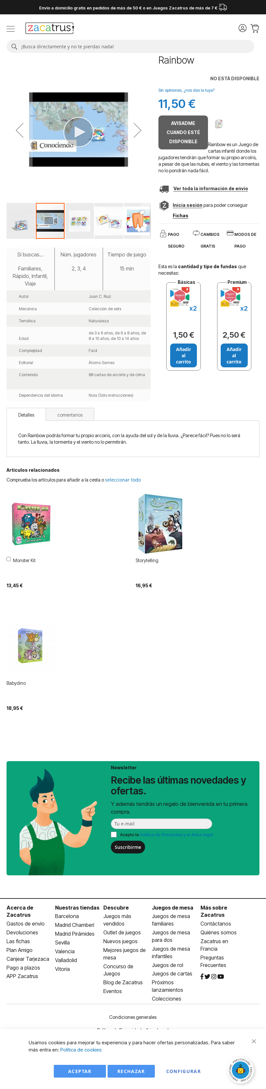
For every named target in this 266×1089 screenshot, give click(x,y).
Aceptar (79, 1071)
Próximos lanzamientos (167, 986)
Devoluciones (22, 932)
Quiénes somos (218, 932)
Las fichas (18, 941)
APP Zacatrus (22, 976)
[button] (21, 220)
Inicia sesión (187, 205)
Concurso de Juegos (118, 970)
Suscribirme (128, 847)
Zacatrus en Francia (214, 945)
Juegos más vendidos (117, 920)
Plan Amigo (20, 950)
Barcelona (67, 916)
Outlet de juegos (122, 932)
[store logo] (50, 29)
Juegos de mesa (172, 907)
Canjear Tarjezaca (28, 959)
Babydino (16, 683)
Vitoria (62, 969)
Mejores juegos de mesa (124, 954)
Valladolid (66, 960)
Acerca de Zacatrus (20, 911)
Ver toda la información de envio (210, 188)
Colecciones (166, 998)
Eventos (112, 991)
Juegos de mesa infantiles (171, 952)
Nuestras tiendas (77, 907)
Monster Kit (24, 560)
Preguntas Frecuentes (213, 961)
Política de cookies (81, 1050)
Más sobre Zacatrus (213, 911)
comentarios (69, 415)
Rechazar (131, 1071)
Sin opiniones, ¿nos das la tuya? (186, 90)
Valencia (65, 951)
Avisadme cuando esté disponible (183, 132)
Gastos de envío (26, 923)
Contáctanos (215, 923)
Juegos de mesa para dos (171, 936)
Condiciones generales (132, 1017)
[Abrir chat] (241, 1071)
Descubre (116, 907)
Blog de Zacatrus (123, 982)
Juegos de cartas (172, 973)
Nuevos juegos (120, 941)
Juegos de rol (167, 965)
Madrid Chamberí (74, 925)
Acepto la (166, 834)
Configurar (183, 1071)
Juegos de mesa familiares (171, 920)
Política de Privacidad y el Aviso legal (176, 834)
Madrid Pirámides (75, 933)
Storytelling (147, 560)
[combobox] (130, 46)
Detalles (26, 415)
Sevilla (62, 942)
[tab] (26, 414)
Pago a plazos (23, 967)
